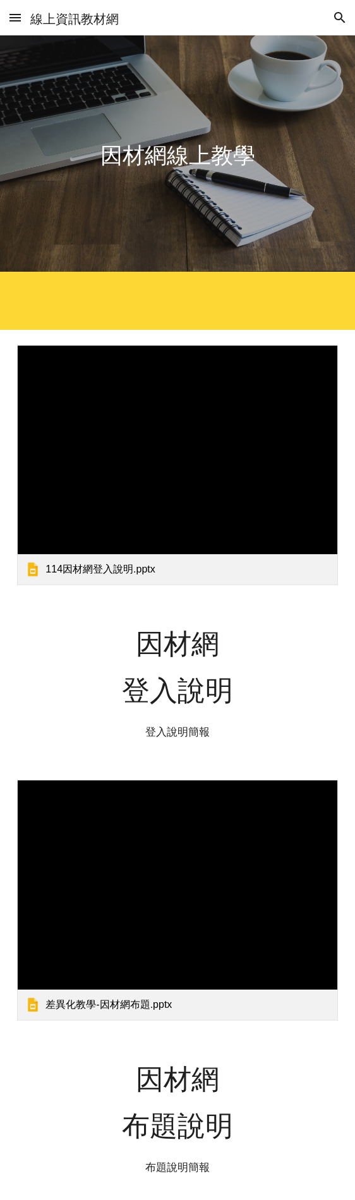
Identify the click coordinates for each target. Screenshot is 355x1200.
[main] (177, 154)
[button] (15, 17)
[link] (177, 465)
